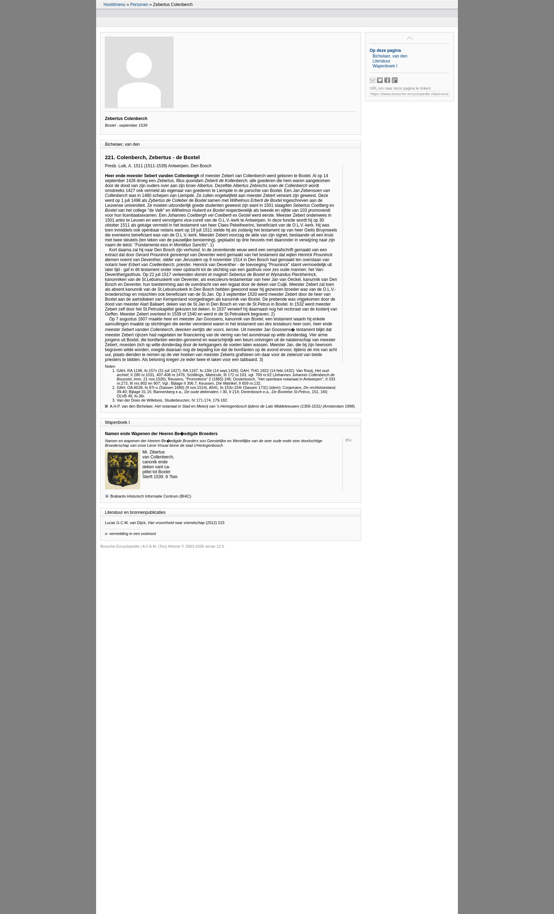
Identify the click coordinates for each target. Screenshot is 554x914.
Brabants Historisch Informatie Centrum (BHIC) (148, 496)
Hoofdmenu (114, 4)
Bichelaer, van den (389, 56)
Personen (139, 4)
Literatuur (381, 61)
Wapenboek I (384, 66)
